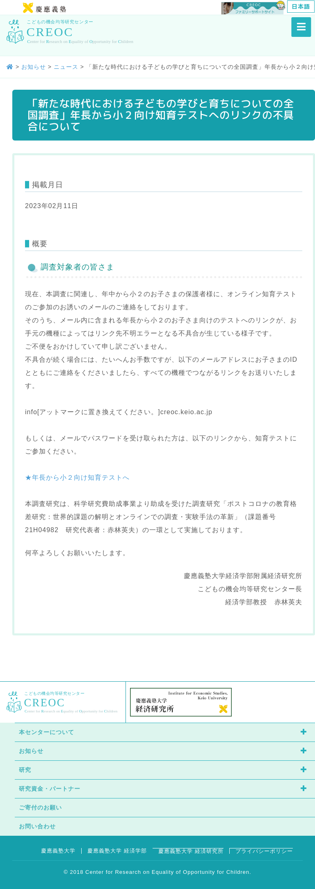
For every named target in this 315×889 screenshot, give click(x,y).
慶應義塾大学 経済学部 (117, 851)
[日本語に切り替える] (301, 6)
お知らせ (31, 751)
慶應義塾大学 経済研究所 (191, 851)
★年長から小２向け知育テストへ (77, 477)
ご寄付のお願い (40, 807)
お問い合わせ (37, 826)
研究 (25, 770)
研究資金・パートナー (49, 788)
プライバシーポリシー (264, 851)
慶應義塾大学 (58, 851)
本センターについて (46, 732)
